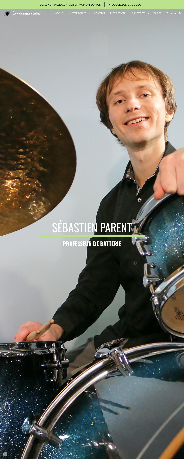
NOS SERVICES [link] (137, 13)
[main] (92, 234)
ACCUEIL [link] (60, 13)
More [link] (169, 13)
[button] (180, 13)
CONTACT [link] (99, 13)
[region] (92, 4)
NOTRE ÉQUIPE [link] (78, 13)
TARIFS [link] (157, 13)
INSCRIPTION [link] (117, 13)
